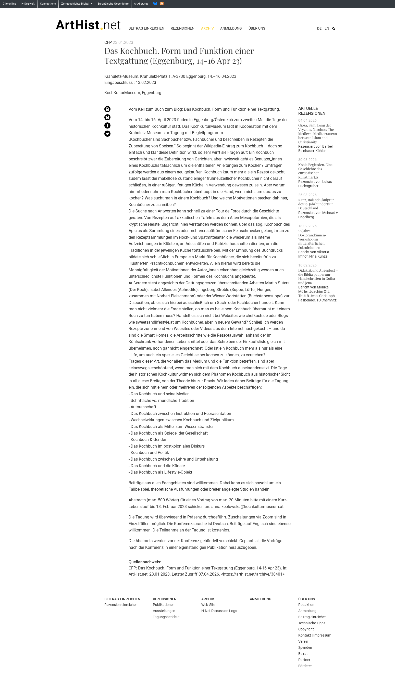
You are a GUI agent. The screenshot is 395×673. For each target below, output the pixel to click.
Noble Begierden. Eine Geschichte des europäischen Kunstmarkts (315, 170)
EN (327, 28)
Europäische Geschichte (113, 3)
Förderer (305, 666)
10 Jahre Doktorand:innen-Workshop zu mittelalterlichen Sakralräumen (312, 238)
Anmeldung (231, 28)
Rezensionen (182, 28)
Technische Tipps (311, 623)
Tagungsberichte (166, 617)
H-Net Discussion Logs (219, 611)
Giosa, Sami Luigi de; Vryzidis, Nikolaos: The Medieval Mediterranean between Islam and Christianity (317, 133)
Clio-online (9, 3)
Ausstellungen (164, 611)
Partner (304, 660)
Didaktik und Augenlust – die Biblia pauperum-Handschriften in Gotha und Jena (318, 276)
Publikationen (164, 605)
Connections (48, 3)
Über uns (257, 28)
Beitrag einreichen (146, 28)
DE (319, 28)
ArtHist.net (141, 3)
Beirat (303, 654)
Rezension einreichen (121, 605)
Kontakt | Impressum (314, 635)
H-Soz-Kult (28, 3)
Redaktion (306, 605)
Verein (303, 641)
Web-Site (208, 605)
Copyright (306, 629)
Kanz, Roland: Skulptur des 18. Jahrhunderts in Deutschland (316, 203)
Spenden (305, 647)
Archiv (207, 28)
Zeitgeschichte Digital (75, 3)
